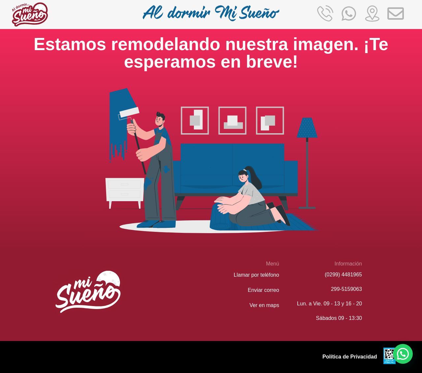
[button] (403, 354)
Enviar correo (263, 290)
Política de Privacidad (349, 356)
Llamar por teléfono (256, 275)
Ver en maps (264, 305)
